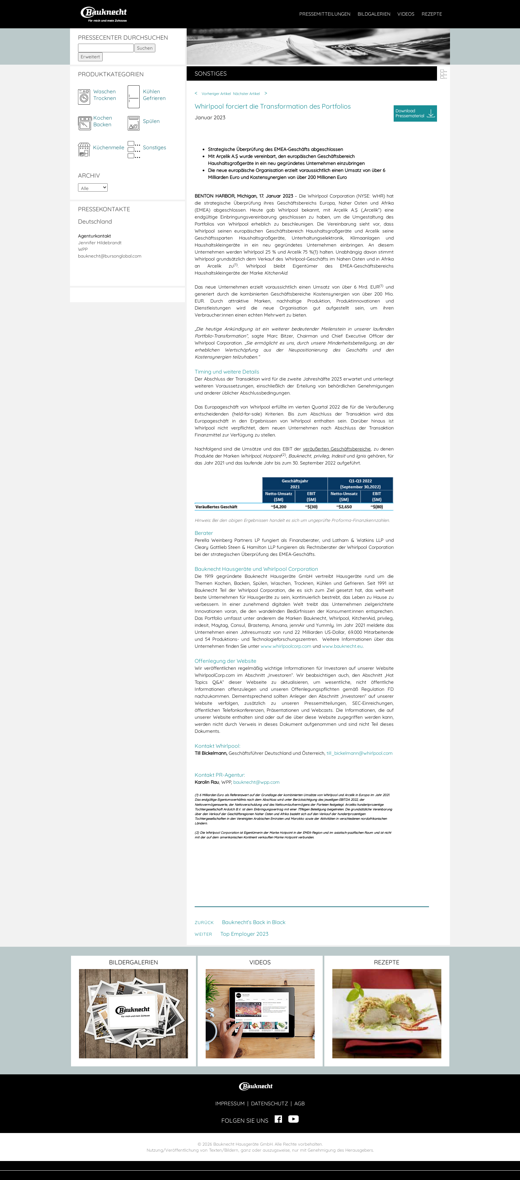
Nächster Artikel (246, 93)
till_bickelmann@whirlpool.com (360, 753)
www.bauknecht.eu (342, 646)
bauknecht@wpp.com (256, 782)
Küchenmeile (108, 147)
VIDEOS (405, 14)
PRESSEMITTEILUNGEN (324, 14)
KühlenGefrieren (154, 94)
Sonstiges (154, 147)
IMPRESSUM (230, 1103)
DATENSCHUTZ (269, 1103)
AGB (299, 1103)
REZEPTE (432, 14)
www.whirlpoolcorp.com (286, 646)
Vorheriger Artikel (216, 93)
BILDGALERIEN (374, 14)
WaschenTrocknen (104, 94)
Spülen (151, 121)
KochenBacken (102, 121)
